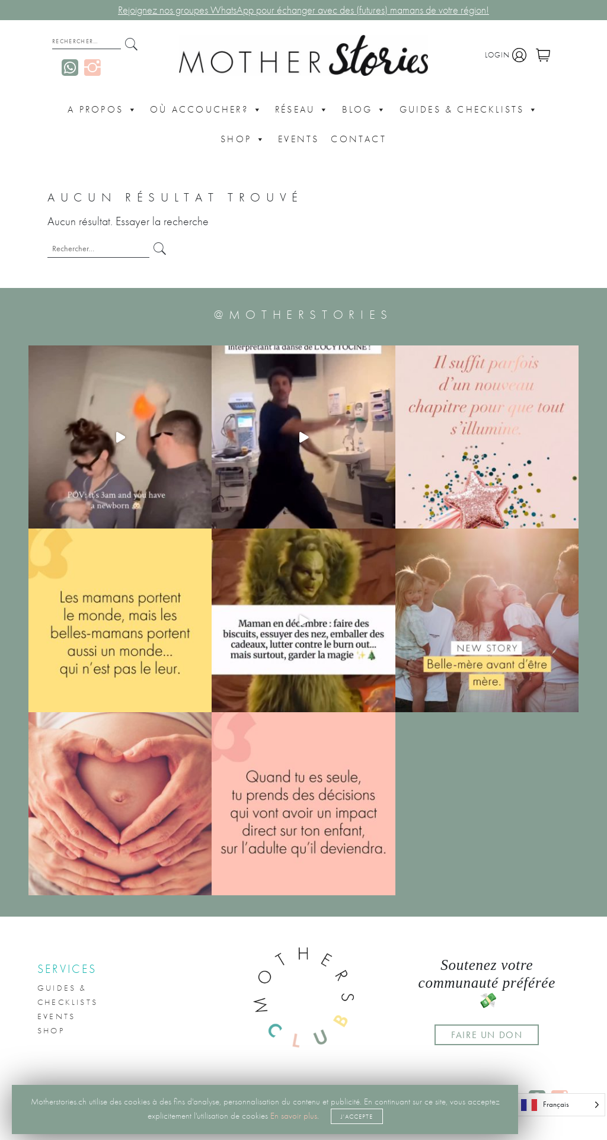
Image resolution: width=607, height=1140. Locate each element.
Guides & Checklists (469, 109)
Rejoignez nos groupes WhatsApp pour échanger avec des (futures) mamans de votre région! (303, 10)
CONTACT (358, 139)
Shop (243, 139)
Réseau (302, 109)
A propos (103, 109)
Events (298, 139)
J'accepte (357, 1116)
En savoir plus (293, 1116)
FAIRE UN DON (486, 1035)
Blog (365, 109)
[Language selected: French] (560, 1104)
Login (505, 55)
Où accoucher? (206, 109)
